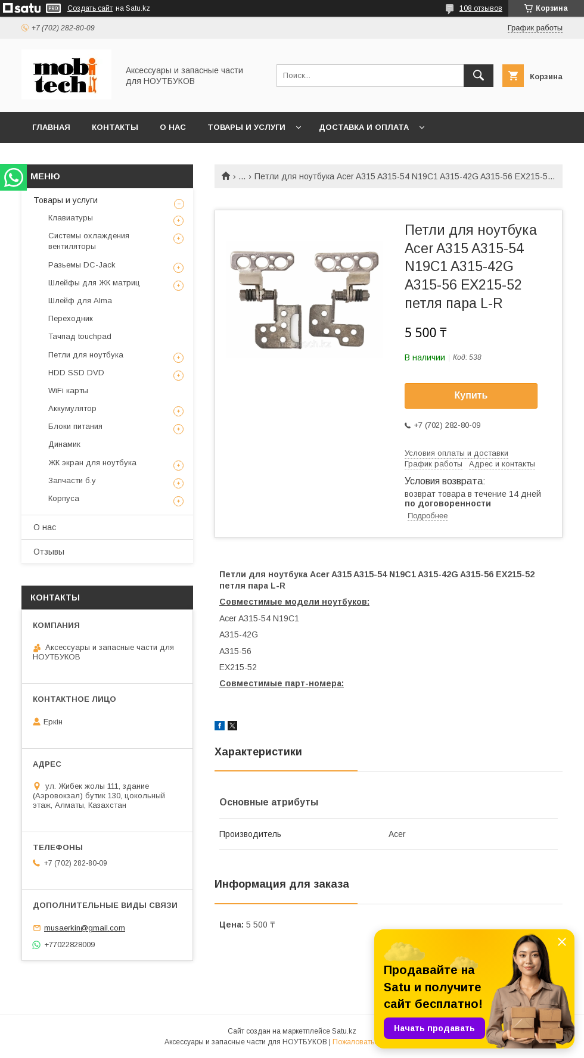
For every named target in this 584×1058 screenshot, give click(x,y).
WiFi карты (68, 390)
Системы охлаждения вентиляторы (88, 241)
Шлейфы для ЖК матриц (94, 282)
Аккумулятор (72, 408)
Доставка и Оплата (364, 127)
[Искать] (478, 75)
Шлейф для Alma (80, 300)
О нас (173, 127)
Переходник (70, 318)
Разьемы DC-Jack (82, 264)
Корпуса (63, 498)
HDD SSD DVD (76, 372)
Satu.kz (344, 1031)
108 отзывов (480, 8)
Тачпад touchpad (79, 336)
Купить (471, 395)
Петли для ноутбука (85, 354)
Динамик (64, 444)
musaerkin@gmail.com (84, 927)
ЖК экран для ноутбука (92, 462)
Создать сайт (90, 8)
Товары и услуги (246, 127)
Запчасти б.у (72, 480)
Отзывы (48, 551)
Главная (51, 127)
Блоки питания (75, 426)
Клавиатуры (70, 217)
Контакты (115, 127)
